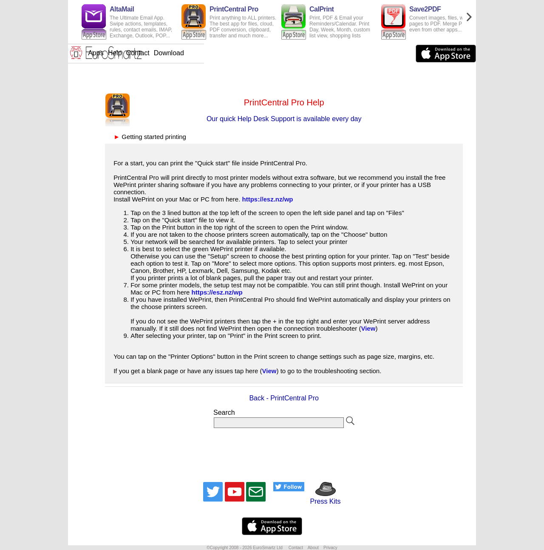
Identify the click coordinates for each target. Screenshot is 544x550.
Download (305, 53)
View (368, 328)
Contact (274, 53)
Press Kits (322, 497)
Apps (231, 53)
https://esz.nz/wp (267, 199)
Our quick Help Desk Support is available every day (284, 118)
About (313, 547)
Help (251, 53)
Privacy (330, 547)
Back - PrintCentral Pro (284, 398)
